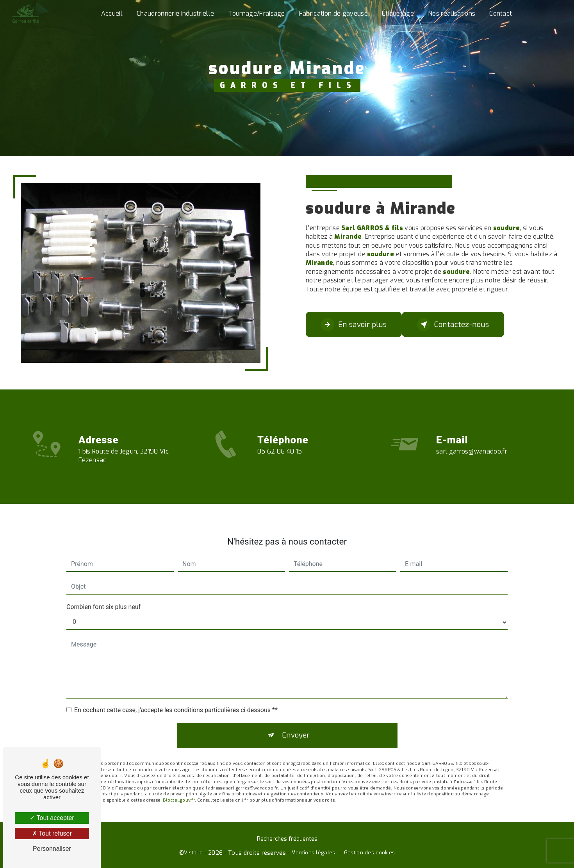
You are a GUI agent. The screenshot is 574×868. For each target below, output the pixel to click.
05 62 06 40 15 (279, 463)
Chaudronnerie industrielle (175, 13)
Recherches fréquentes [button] (287, 839)
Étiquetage (398, 13)
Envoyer (296, 724)
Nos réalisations (451, 13)
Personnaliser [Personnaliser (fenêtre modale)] (52, 848)
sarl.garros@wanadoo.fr (471, 440)
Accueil (112, 13)
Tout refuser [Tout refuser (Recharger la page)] (52, 833)
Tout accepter (52, 817)
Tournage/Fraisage (256, 13)
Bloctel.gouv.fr (178, 789)
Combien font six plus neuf (103, 595)
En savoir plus (354, 324)
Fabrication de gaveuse (333, 13)
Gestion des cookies (369, 853)
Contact (500, 13)
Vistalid (193, 853)
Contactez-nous (454, 324)
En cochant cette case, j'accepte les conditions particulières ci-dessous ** (176, 698)
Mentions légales (313, 853)
